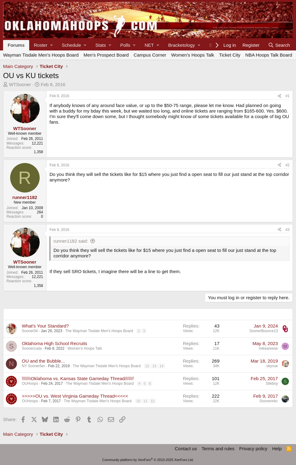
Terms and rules (218, 448)
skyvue (272, 366)
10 (138, 401)
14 (161, 366)
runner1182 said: (70, 241)
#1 (288, 96)
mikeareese (268, 348)
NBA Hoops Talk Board (268, 55)
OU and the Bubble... (43, 361)
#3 (288, 230)
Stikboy (272, 383)
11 (145, 401)
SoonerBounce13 (263, 331)
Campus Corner (150, 55)
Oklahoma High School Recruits (54, 343)
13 (154, 366)
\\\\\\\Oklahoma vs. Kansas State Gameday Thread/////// (78, 378)
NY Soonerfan (33, 366)
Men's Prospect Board (106, 55)
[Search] (279, 45)
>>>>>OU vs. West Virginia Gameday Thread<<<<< (75, 396)
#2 (288, 165)
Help (277, 448)
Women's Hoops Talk (192, 55)
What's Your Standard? (45, 325)
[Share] (279, 96)
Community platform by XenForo (148, 460)
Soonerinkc (268, 401)
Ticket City (229, 55)
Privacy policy (253, 448)
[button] (43, 45)
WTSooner (20, 84)
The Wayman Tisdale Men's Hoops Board (99, 331)
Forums (16, 45)
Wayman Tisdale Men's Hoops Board (41, 55)
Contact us (186, 448)
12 (147, 366)
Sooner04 (30, 331)
